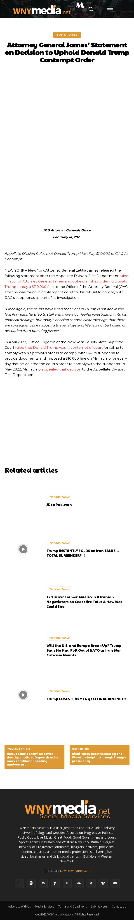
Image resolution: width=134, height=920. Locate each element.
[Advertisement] (67, 432)
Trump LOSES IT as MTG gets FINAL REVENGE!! (86, 698)
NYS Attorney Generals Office (67, 230)
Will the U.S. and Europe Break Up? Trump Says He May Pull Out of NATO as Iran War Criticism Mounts (84, 650)
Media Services (44, 906)
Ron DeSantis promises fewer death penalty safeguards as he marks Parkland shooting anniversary (32, 759)
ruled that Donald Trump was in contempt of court (59, 347)
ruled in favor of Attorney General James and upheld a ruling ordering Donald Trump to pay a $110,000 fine (66, 281)
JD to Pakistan (59, 504)
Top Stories (67, 35)
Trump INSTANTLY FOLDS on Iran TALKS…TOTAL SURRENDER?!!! (83, 553)
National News (59, 496)
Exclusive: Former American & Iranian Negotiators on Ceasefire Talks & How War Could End (84, 601)
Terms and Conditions (72, 906)
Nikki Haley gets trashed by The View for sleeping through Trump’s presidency (99, 757)
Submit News (99, 906)
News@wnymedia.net (76, 870)
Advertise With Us (19, 906)
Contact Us (119, 906)
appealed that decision (61, 369)
